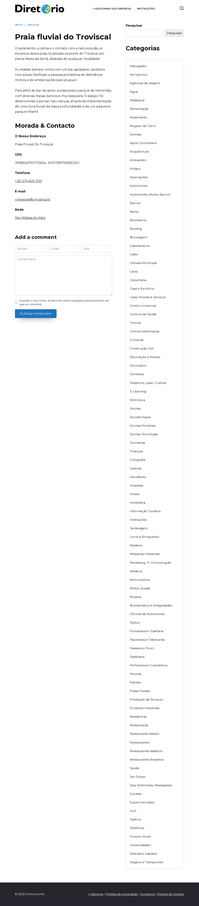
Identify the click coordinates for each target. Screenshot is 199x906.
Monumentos (140, 580)
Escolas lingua (140, 417)
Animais (135, 134)
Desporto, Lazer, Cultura (148, 383)
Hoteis (134, 494)
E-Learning (138, 391)
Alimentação (139, 109)
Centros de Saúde (143, 314)
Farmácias (137, 443)
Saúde (134, 768)
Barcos (135, 203)
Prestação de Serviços (146, 699)
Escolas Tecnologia (144, 434)
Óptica (135, 622)
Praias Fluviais (140, 691)
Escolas (135, 408)
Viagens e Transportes (146, 862)
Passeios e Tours (142, 648)
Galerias (135, 468)
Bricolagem (138, 237)
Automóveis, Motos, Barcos (150, 194)
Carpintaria (138, 280)
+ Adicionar (96, 894)
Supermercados (142, 802)
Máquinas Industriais (145, 554)
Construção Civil (142, 348)
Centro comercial (143, 306)
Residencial (138, 716)
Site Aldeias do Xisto (30, 218)
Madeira (136, 545)
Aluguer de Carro (143, 126)
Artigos (135, 168)
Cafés (134, 254)
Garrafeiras (138, 477)
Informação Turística (145, 511)
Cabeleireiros (140, 246)
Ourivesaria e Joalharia (146, 631)
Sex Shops (137, 776)
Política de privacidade (122, 894)
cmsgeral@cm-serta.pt (32, 199)
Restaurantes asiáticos (146, 751)
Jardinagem (139, 528)
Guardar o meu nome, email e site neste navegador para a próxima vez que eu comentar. (64, 302)
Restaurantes (139, 742)
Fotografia (137, 460)
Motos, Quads (140, 588)
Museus (135, 597)
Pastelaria (137, 657)
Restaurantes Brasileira (147, 759)
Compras (136, 340)
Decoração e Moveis (145, 357)
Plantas (135, 682)
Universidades (140, 845)
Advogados (138, 66)
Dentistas (137, 374)
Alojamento (138, 117)
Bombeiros (138, 220)
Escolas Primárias (142, 425)
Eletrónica (137, 400)
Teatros (135, 819)
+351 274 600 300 (28, 181)
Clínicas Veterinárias (144, 331)
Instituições (138, 520)
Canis (134, 271)
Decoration (138, 365)
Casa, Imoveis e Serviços (148, 297)
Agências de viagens (145, 83)
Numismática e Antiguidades (151, 605)
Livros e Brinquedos (144, 537)
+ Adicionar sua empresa (112, 8)
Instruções (146, 8)
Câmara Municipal (143, 263)
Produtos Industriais (144, 708)
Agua (134, 91)
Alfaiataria (137, 100)
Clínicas (135, 323)
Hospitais (136, 485)
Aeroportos (138, 74)
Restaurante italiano (144, 734)
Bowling (136, 229)
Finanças (136, 451)
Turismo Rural (140, 836)
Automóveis (139, 186)
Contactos (147, 894)
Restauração (139, 725)
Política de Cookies (170, 894)
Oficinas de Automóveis (147, 614)
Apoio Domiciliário (143, 143)
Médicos (136, 571)
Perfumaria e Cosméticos (149, 665)
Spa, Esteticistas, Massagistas (151, 785)
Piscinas (135, 674)
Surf (133, 811)
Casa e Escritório (142, 288)
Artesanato (138, 160)
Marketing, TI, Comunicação (150, 562)
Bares (134, 211)
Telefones (137, 828)
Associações (139, 177)
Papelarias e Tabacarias (147, 639)
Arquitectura (139, 151)
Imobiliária (137, 502)
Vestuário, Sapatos (143, 853)
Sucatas (135, 794)
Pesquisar (134, 25)
